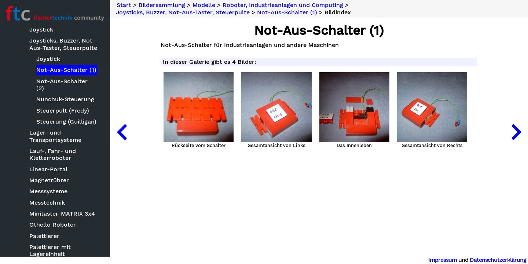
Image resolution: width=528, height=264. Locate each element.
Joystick (48, 58)
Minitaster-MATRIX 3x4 (62, 213)
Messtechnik (47, 202)
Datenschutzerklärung (498, 259)
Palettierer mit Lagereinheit (50, 250)
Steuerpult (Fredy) (62, 110)
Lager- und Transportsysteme (55, 136)
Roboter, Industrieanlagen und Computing (283, 5)
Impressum (442, 259)
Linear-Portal (48, 169)
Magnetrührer (49, 180)
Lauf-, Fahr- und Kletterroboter (52, 154)
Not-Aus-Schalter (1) (66, 69)
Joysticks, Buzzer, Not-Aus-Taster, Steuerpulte (63, 44)
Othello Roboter (52, 224)
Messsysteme (48, 191)
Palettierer (44, 235)
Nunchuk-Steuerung (65, 99)
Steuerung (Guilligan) (66, 121)
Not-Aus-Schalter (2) (62, 85)
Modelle (203, 5)
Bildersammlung (162, 5)
